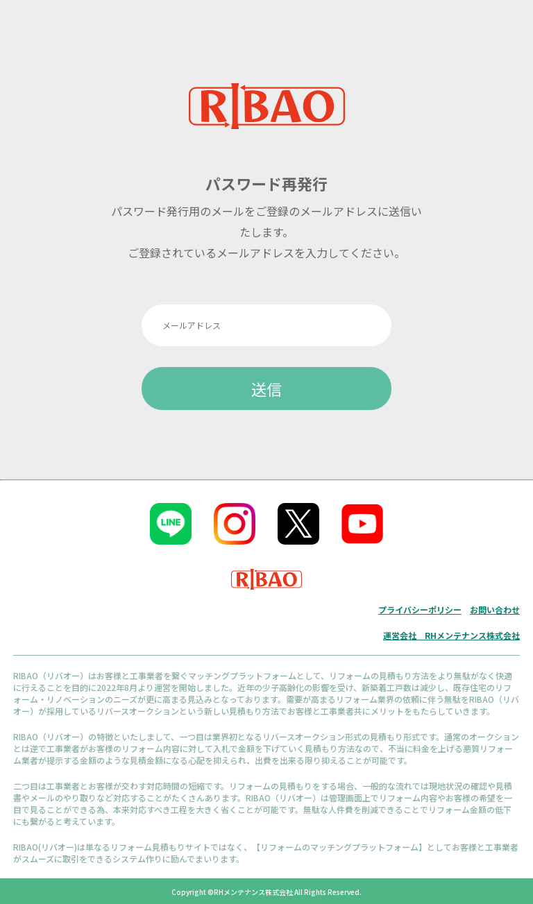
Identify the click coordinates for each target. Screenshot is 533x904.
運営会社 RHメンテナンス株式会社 (451, 635)
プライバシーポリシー (420, 609)
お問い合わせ (495, 609)
